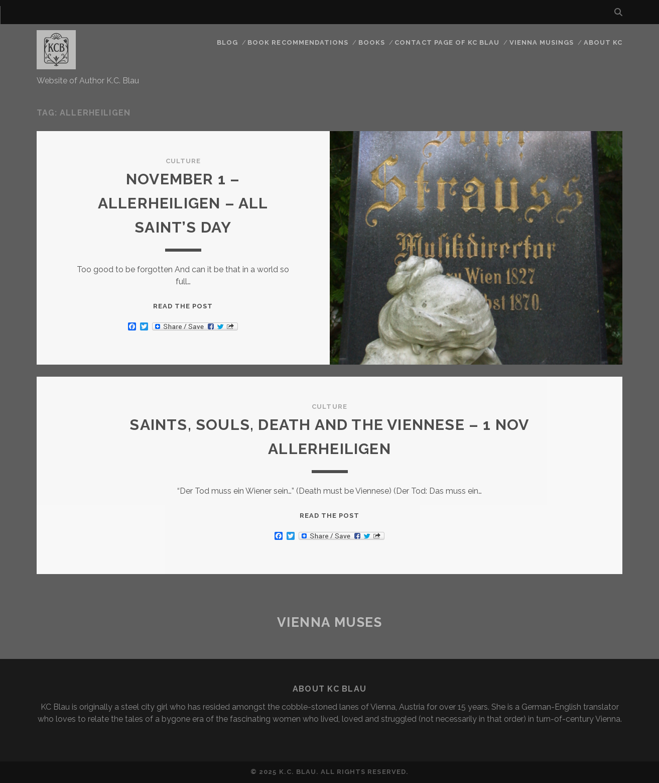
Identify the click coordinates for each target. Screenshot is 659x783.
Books (371, 42)
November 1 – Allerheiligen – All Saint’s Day (183, 203)
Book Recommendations (297, 42)
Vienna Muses (329, 622)
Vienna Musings (541, 42)
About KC (603, 42)
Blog (227, 42)
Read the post (183, 306)
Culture (183, 161)
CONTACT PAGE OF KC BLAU (446, 42)
